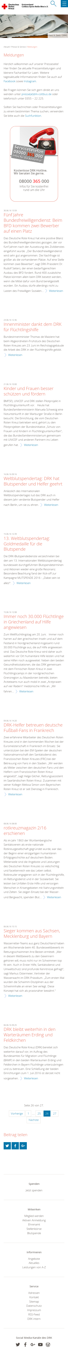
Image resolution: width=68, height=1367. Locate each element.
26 (47, 1113)
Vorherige (17, 1113)
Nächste (34, 1120)
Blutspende (34, 1233)
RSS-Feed (34, 1314)
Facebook (9, 81)
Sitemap (34, 1301)
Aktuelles (34, 1263)
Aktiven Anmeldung (34, 1220)
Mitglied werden (34, 1216)
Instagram (30, 81)
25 (39, 1113)
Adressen (34, 1293)
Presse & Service (18, 46)
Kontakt (34, 1297)
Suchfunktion (33, 115)
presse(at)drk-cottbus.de (36, 94)
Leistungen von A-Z (34, 1267)
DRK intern (34, 1319)
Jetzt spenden (34, 1190)
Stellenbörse (34, 1229)
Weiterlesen (56, 291)
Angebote (34, 1258)
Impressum (34, 1310)
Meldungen (32, 46)
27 (54, 1113)
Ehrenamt (34, 1224)
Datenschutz (34, 1305)
